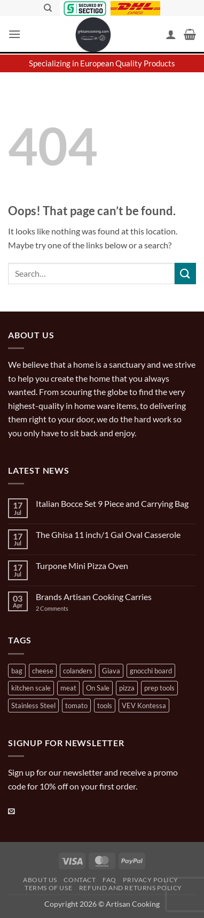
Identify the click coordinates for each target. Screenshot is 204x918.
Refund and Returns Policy (130, 888)
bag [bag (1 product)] (16, 670)
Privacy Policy (150, 880)
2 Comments (63, 608)
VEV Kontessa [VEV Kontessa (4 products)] (144, 705)
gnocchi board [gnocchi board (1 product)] (151, 670)
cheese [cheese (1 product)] (42, 670)
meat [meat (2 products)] (68, 688)
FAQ (109, 880)
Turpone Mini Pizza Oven (82, 565)
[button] (14, 34)
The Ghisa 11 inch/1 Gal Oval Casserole (108, 534)
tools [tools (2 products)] (104, 705)
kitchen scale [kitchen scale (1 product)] (31, 688)
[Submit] (185, 273)
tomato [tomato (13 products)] (76, 705)
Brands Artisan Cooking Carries (94, 596)
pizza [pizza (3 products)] (127, 688)
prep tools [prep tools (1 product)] (159, 688)
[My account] (171, 34)
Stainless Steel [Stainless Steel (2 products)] (33, 705)
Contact (80, 880)
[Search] (48, 8)
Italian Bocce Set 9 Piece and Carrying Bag (112, 503)
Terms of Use (48, 888)
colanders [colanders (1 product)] (77, 670)
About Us (40, 880)
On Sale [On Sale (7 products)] (97, 688)
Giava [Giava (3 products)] (111, 670)
